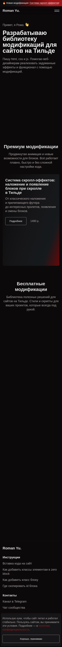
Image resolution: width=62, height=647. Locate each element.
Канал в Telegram (15, 601)
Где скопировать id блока (20, 586)
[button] (57, 11)
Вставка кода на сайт (17, 563)
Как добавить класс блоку (20, 580)
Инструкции (11, 557)
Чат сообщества (14, 607)
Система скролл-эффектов (44, 3)
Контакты (10, 595)
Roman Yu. (11, 10)
